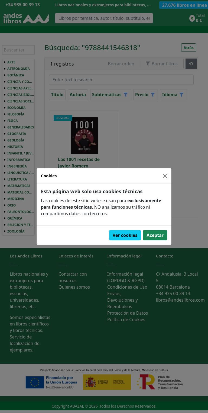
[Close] (165, 176)
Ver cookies (125, 235)
